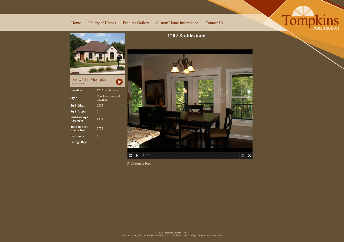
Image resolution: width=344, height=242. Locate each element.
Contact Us (214, 23)
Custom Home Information (177, 23)
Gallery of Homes (102, 23)
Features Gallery (136, 23)
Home (76, 23)
